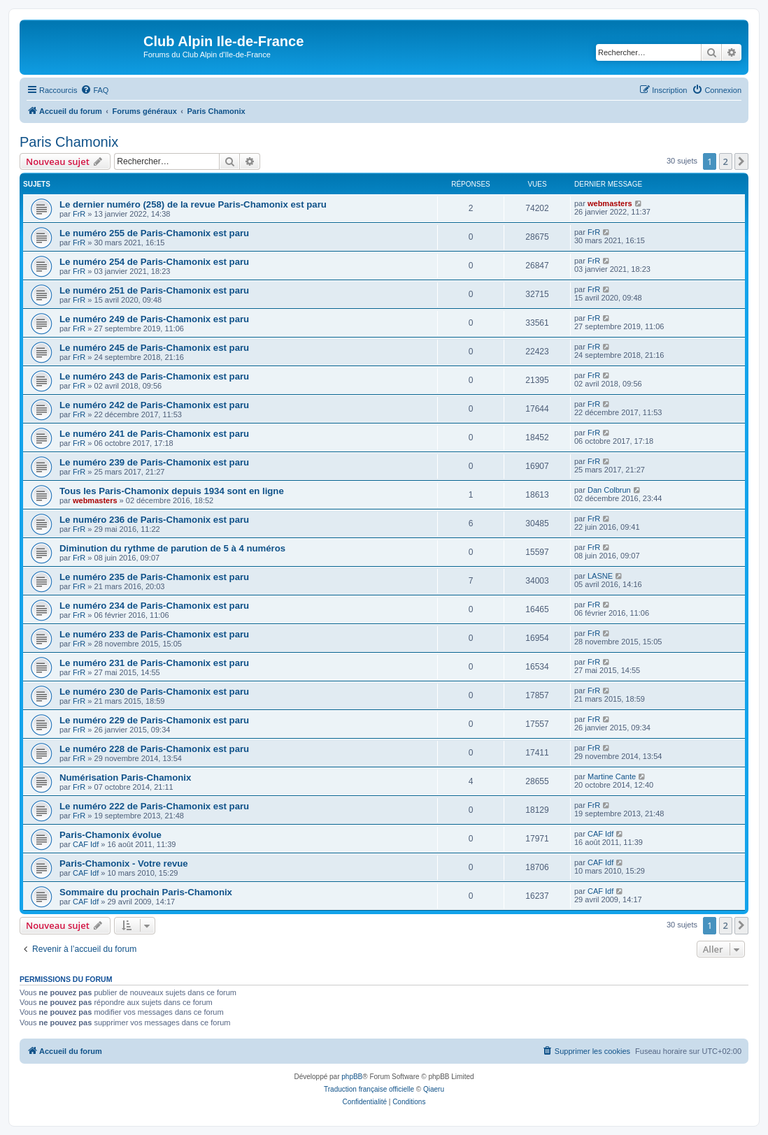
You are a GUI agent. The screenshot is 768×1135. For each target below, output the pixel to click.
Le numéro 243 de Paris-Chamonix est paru (154, 376)
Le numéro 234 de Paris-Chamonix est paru (154, 605)
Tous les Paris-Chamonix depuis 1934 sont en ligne (171, 491)
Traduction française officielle (369, 1089)
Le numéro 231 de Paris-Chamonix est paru (154, 663)
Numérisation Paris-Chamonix (125, 777)
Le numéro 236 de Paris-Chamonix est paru (154, 519)
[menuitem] (94, 90)
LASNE (600, 576)
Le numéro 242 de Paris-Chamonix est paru (154, 405)
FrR (79, 214)
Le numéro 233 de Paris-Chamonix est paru (154, 634)
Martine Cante (612, 776)
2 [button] (725, 161)
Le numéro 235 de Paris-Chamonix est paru (154, 577)
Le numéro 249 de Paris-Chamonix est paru (154, 319)
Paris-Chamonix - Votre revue (123, 863)
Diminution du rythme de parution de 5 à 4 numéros (172, 548)
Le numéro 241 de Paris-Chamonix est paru (154, 433)
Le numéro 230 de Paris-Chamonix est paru (154, 691)
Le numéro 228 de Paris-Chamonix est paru (154, 749)
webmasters (610, 203)
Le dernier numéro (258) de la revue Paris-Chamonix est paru (193, 204)
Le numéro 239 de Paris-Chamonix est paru (154, 462)
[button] (741, 161)
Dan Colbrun (609, 490)
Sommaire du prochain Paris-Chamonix (145, 892)
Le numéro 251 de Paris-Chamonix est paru (154, 290)
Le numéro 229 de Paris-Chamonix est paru (154, 720)
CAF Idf (86, 844)
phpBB (351, 1076)
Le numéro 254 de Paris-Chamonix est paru (154, 261)
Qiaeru (433, 1089)
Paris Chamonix (69, 142)
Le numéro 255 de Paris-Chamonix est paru (154, 233)
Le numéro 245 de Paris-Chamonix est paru (154, 347)
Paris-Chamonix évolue (110, 835)
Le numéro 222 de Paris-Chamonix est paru (154, 806)
